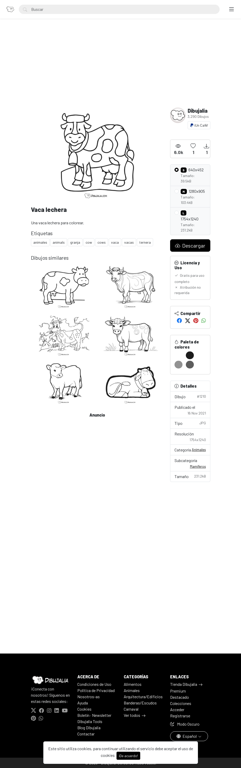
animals (59, 242)
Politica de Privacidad (96, 690)
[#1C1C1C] (190, 355)
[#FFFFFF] (178, 355)
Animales (199, 449)
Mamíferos (198, 466)
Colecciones (180, 703)
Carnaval (131, 708)
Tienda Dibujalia (183, 684)
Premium (178, 690)
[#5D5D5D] (190, 364)
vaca (115, 242)
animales (40, 242)
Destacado (179, 697)
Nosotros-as (88, 696)
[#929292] (178, 364)
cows (101, 242)
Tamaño (190, 476)
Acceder (177, 709)
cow (89, 242)
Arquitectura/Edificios (143, 696)
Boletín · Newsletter (94, 715)
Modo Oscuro (185, 723)
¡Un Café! (199, 125)
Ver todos (132, 715)
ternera (145, 242)
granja (75, 242)
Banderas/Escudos (140, 702)
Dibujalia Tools (89, 721)
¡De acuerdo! (128, 756)
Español (187, 736)
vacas (129, 242)
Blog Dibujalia (89, 727)
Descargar (190, 245)
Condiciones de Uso (94, 684)
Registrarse (180, 715)
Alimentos (133, 684)
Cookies (84, 708)
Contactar (86, 733)
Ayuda (82, 702)
